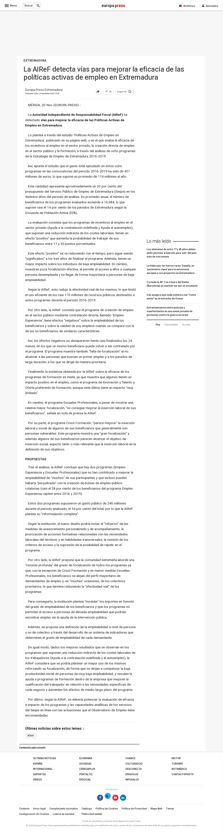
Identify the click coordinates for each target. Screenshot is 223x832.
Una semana (171, 324)
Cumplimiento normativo (63, 809)
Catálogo (87, 809)
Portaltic (86, 774)
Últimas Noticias (44, 758)
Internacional (42, 769)
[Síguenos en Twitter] (107, 798)
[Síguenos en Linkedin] (123, 798)
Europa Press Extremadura (44, 90)
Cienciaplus (87, 769)
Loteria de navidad (63, 814)
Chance (130, 758)
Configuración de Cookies (34, 814)
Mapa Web (156, 809)
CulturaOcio (134, 764)
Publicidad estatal (92, 814)
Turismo (177, 764)
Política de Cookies (107, 809)
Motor (176, 758)
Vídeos (37, 780)
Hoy (158, 324)
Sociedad (85, 764)
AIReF (31, 735)
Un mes (186, 324)
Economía (85, 758)
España (37, 764)
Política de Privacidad (134, 809)
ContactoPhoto (183, 774)
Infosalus (132, 780)
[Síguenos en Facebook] (100, 798)
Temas (170, 809)
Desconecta (133, 769)
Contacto (24, 809)
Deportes (39, 774)
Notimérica (179, 769)
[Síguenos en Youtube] (115, 798)
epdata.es (131, 774)
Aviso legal (39, 809)
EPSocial (85, 780)
